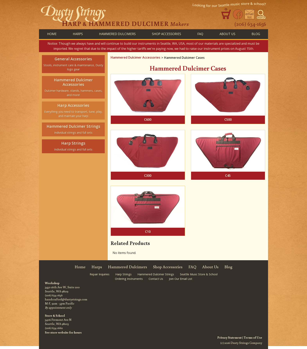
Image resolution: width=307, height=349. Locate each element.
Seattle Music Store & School (199, 274)
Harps (96, 266)
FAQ (200, 34)
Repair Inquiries (99, 274)
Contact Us (156, 279)
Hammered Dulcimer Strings (155, 274)
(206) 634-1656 (250, 23)
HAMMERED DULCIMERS (117, 34)
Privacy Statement (229, 337)
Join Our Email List (180, 279)
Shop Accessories (167, 266)
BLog (256, 34)
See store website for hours (63, 332)
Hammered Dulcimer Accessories (135, 57)
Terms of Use (253, 337)
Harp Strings (123, 274)
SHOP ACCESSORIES (166, 34)
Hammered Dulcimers (127, 266)
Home (52, 34)
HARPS (78, 34)
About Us (227, 34)
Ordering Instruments (129, 279)
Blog (228, 266)
